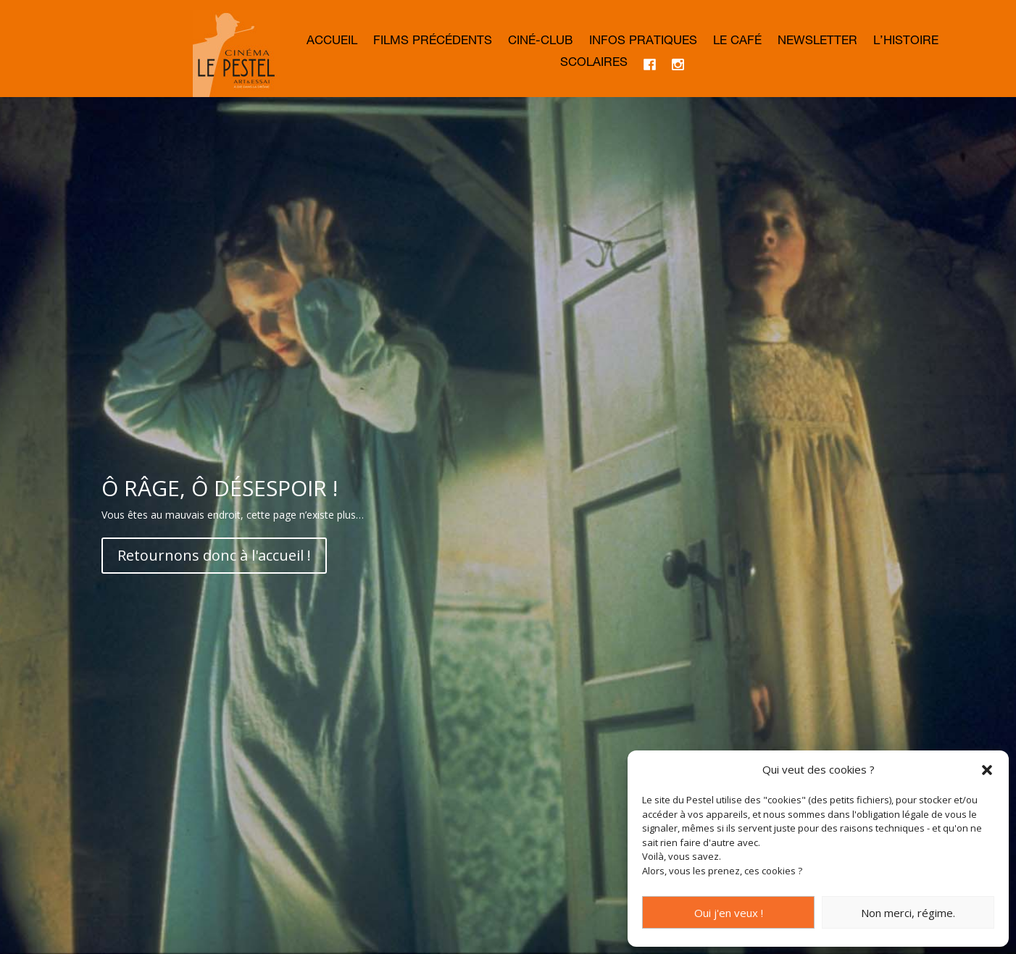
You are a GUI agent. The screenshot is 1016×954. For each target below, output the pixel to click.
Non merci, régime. (908, 912)
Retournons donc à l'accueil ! (214, 555)
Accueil (332, 42)
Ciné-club (540, 42)
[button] (987, 770)
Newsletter (817, 42)
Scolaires (594, 64)
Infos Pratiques (643, 42)
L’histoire (905, 42)
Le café (737, 42)
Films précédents (432, 42)
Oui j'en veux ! (728, 912)
